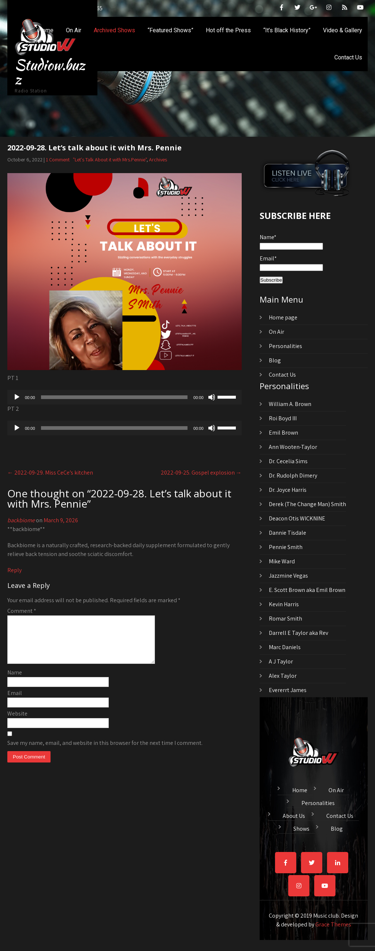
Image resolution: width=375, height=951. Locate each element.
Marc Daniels (285, 647)
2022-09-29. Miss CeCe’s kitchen (50, 472)
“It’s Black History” (287, 30)
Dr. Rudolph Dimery (293, 475)
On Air (73, 30)
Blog (275, 360)
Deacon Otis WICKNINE (297, 518)
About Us (294, 815)
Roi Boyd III (283, 418)
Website (17, 722)
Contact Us (348, 57)
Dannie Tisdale (287, 533)
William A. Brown (290, 404)
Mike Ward (282, 561)
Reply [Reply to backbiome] (14, 570)
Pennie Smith (285, 547)
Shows (301, 828)
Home (45, 30)
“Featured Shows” (170, 30)
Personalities (285, 346)
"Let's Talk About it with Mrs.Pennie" (109, 159)
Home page (283, 317)
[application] (124, 397)
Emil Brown (283, 432)
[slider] (114, 397)
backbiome (21, 520)
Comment (21, 611)
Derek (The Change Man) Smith (307, 504)
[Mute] (211, 397)
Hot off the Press (228, 30)
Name (14, 681)
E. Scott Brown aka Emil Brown (307, 590)
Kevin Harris (284, 604)
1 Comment (58, 159)
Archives (158, 159)
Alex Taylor (283, 676)
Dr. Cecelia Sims (288, 461)
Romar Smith (285, 618)
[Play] (17, 397)
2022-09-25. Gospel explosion (201, 472)
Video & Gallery (342, 30)
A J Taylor (281, 661)
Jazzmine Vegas (288, 575)
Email (14, 702)
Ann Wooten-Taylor (293, 447)
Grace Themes (333, 924)
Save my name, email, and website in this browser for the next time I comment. (105, 752)
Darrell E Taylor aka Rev (298, 633)
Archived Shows (114, 30)
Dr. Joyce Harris (288, 490)
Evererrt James (288, 690)
